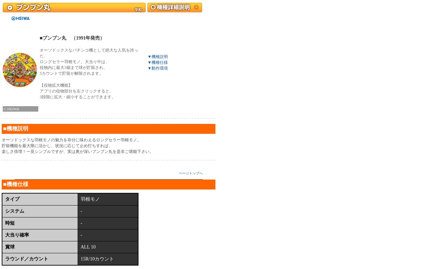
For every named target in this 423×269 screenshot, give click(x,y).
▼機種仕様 (157, 62)
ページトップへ (191, 173)
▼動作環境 (157, 68)
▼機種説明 (157, 56)
